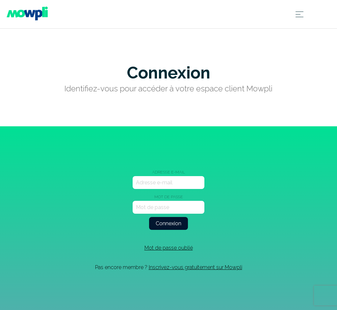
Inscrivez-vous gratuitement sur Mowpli (195, 267)
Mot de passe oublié (168, 248)
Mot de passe (168, 197)
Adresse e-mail (168, 172)
